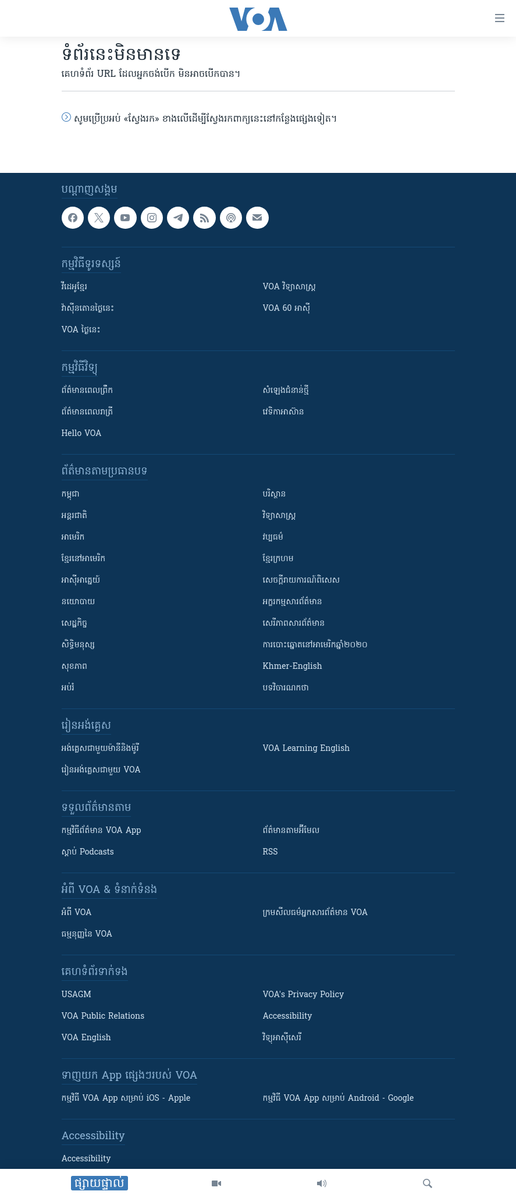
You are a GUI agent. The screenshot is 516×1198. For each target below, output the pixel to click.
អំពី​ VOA (77, 913)
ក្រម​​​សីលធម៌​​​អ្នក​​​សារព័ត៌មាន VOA (315, 913)
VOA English (86, 1038)
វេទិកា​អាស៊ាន (283, 412)
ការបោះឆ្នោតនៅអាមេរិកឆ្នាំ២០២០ (315, 645)
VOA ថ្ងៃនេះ (81, 330)
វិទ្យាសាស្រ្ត (279, 516)
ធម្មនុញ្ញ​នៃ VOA (87, 934)
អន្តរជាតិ (74, 516)
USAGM (76, 995)
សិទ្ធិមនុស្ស (78, 645)
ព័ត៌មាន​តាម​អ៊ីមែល (291, 831)
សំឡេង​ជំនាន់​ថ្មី (286, 391)
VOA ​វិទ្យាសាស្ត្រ (289, 287)
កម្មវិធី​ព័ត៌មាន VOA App (101, 831)
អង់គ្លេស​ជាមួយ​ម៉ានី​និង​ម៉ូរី (100, 749)
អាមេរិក (73, 537)
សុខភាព (74, 667)
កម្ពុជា (71, 494)
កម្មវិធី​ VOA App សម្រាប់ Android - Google (338, 1099)
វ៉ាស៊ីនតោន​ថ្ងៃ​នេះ (88, 309)
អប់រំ (68, 688)
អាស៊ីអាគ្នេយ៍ (81, 581)
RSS (270, 852)
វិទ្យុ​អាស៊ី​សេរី (282, 1038)
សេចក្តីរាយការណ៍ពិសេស (301, 581)
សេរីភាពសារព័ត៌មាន (294, 624)
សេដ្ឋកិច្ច (74, 624)
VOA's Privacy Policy (303, 995)
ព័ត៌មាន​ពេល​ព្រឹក (87, 391)
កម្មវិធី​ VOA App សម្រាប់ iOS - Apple (126, 1099)
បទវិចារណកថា (286, 688)
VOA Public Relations (103, 1017)
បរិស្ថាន (274, 494)
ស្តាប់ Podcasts (88, 852)
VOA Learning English (306, 749)
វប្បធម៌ (273, 537)
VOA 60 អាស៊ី (287, 309)
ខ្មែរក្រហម (278, 559)
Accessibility (287, 1017)
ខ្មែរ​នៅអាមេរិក (84, 559)
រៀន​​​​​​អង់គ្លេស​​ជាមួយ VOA (101, 770)
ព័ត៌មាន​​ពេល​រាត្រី (87, 412)
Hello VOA (82, 434)
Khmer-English (292, 667)
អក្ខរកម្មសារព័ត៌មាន (292, 602)
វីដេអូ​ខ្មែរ (74, 287)
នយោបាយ (78, 602)
